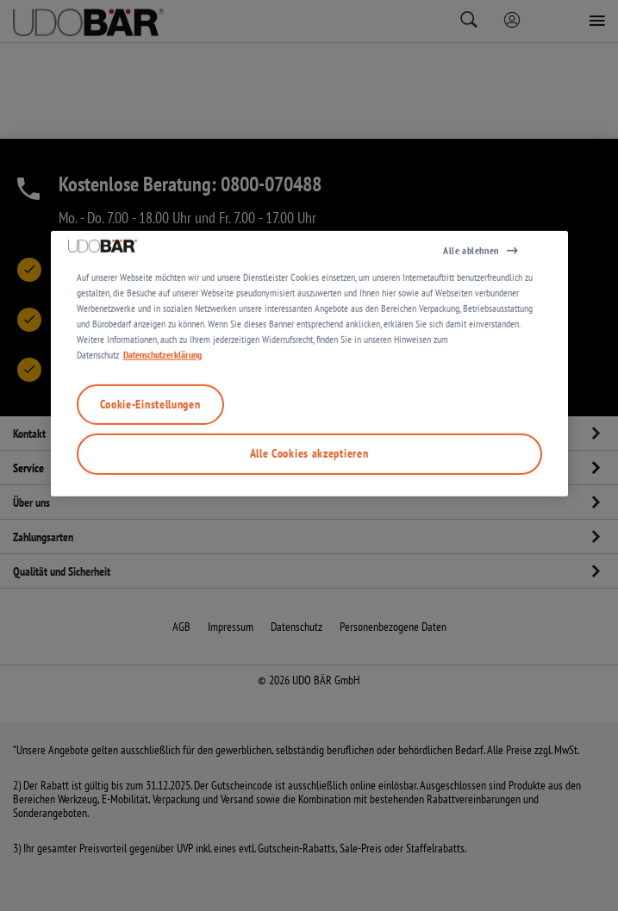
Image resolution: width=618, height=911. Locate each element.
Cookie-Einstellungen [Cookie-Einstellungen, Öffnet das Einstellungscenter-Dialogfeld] (150, 507)
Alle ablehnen (471, 353)
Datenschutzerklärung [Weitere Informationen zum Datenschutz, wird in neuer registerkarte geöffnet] (162, 458)
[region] (309, 467)
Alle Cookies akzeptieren (309, 557)
